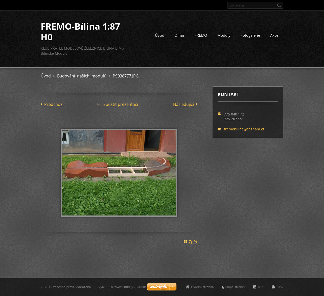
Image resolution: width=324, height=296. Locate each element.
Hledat (279, 5)
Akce (274, 35)
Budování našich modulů (81, 76)
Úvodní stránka (202, 287)
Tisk (280, 287)
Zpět (193, 242)
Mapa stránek (235, 287)
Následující (183, 104)
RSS (261, 287)
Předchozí (53, 104)
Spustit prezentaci (120, 104)
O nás (179, 35)
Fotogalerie (250, 35)
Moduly (223, 35)
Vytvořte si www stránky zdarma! (122, 287)
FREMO (201, 35)
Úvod (159, 35)
